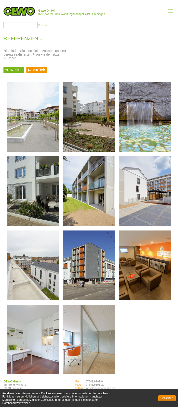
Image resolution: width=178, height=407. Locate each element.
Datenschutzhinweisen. (16, 403)
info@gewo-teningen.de (100, 388)
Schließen (167, 398)
